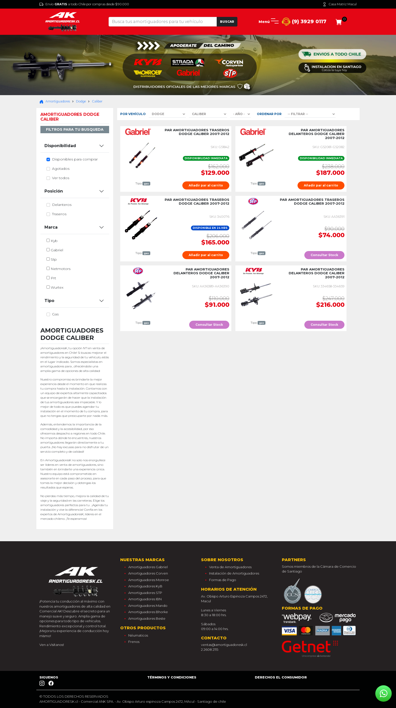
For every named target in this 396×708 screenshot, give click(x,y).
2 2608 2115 (209, 649)
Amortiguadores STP (145, 593)
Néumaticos (138, 635)
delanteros (61, 204)
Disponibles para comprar (75, 159)
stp (54, 259)
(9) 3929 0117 (304, 22)
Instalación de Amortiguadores (234, 573)
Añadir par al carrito (206, 185)
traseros (59, 214)
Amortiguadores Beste (146, 618)
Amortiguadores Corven (148, 573)
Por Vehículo (133, 114)
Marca (51, 227)
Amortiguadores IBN (145, 599)
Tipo (49, 300)
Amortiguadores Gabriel (148, 567)
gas (55, 314)
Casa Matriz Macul (340, 4)
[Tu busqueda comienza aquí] (163, 21)
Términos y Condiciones (171, 677)
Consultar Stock (324, 255)
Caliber (97, 101)
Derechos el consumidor (281, 677)
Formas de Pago (222, 580)
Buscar (227, 21)
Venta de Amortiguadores (230, 567)
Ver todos (60, 178)
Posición (53, 191)
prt (53, 278)
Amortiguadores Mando (147, 606)
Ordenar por (269, 114)
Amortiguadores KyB (145, 586)
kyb (54, 240)
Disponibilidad (60, 145)
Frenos (133, 642)
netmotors (60, 268)
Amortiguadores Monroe (148, 580)
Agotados (60, 168)
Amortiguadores (54, 101)
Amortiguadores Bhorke (148, 612)
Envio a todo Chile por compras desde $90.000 (84, 4)
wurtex (57, 287)
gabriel (57, 250)
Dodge (81, 101)
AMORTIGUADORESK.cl (58, 701)
